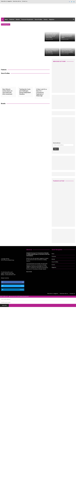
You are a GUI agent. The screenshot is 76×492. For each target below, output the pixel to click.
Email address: (63, 144)
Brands (18, 19)
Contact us (24, 1)
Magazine (51, 19)
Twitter (72, 2)
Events (45, 19)
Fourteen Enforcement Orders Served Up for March (67, 36)
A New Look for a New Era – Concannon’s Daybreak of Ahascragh (41, 92)
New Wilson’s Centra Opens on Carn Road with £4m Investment (7, 91)
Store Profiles (38, 19)
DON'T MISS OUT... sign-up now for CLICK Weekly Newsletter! (14, 296)
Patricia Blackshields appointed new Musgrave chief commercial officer (68, 51)
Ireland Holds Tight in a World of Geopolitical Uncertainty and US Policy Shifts (51, 35)
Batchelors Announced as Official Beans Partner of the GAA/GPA (52, 51)
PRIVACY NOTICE (5, 278)
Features (11, 19)
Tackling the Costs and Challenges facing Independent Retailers (25, 91)
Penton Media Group (9, 260)
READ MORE (29, 271)
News (6, 19)
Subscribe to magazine (6, 1)
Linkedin (74, 2)
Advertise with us (17, 1)
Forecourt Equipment (27, 19)
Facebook (69, 2)
